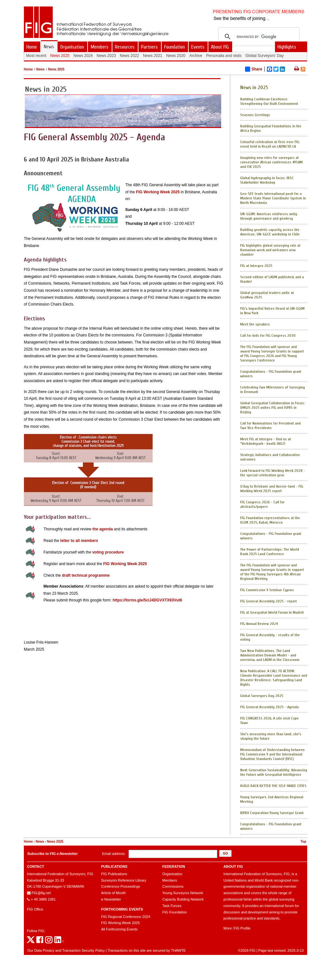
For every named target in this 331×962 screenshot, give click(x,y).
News (40, 69)
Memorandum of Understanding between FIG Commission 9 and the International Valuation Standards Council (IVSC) (272, 754)
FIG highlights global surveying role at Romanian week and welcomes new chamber (270, 250)
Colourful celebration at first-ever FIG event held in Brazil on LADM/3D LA (269, 144)
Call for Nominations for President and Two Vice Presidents (270, 425)
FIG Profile (242, 928)
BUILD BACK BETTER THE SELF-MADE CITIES (273, 785)
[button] (225, 853)
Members (169, 880)
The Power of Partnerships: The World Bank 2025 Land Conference (269, 551)
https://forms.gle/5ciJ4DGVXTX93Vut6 (147, 600)
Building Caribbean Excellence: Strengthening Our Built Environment (269, 101)
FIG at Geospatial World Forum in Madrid (272, 612)
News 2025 (56, 69)
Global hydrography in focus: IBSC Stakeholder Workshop (267, 180)
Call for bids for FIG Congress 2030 (268, 335)
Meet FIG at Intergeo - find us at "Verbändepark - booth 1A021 (265, 441)
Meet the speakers (255, 324)
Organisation (172, 874)
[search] (258, 37)
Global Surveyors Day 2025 (261, 695)
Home (28, 69)
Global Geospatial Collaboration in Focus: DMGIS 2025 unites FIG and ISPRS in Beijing (272, 407)
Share (253, 69)
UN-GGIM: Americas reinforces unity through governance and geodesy (268, 216)
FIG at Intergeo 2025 (256, 265)
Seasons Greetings (255, 115)
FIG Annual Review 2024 (259, 623)
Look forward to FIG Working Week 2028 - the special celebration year (272, 472)
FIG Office (35, 909)
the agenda (102, 529)
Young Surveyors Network (182, 893)
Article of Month (113, 893)
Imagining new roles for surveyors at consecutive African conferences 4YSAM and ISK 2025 (271, 162)
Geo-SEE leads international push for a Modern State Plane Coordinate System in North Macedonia (273, 198)
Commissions (173, 886)
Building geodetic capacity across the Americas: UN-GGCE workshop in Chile (270, 231)
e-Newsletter (111, 899)
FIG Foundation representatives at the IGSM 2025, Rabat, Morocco (270, 520)
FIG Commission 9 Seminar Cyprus (267, 590)
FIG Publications (114, 874)
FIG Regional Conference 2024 (125, 917)
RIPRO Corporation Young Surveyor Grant (272, 813)
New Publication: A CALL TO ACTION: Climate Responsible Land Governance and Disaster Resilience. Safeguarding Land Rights (273, 678)
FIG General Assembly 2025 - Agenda (269, 707)
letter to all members (79, 540)
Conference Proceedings (120, 886)
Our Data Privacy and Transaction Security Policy (66, 950)
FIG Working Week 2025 (158, 192)
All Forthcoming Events (119, 929)
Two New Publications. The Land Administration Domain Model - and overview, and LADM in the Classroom (269, 655)
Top (303, 841)
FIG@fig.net (41, 893)
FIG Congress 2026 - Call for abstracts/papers (262, 504)
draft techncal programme (85, 575)
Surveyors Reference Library (123, 880)
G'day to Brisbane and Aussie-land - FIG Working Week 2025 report (271, 488)
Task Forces (171, 906)
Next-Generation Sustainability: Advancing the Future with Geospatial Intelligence (273, 772)
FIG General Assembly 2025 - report (268, 601)
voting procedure (108, 552)
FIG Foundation (174, 912)
